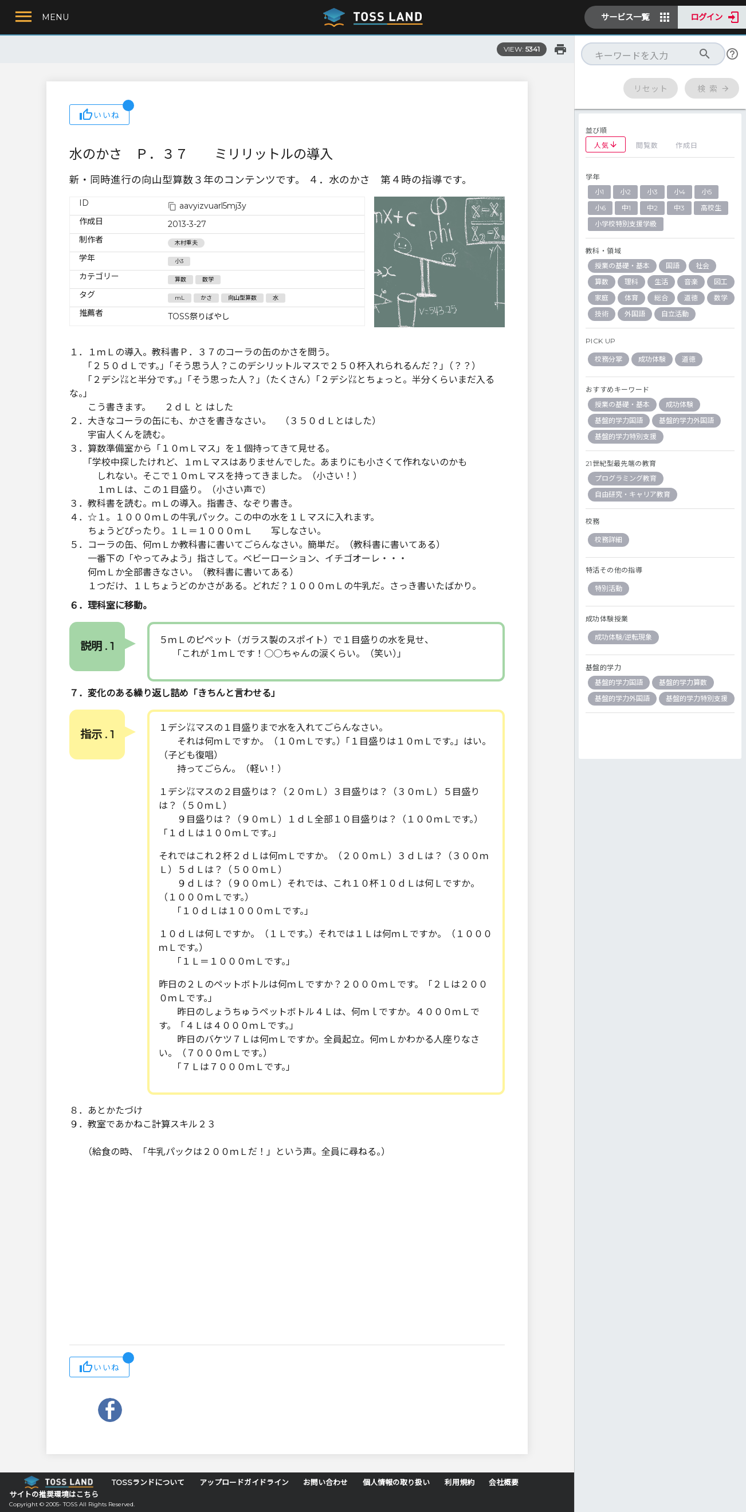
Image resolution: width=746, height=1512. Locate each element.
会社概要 (504, 1482)
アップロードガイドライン (244, 1482)
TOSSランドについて (148, 1482)
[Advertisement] (287, 1253)
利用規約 (459, 1482)
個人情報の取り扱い (396, 1482)
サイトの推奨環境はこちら (54, 1494)
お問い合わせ (325, 1482)
